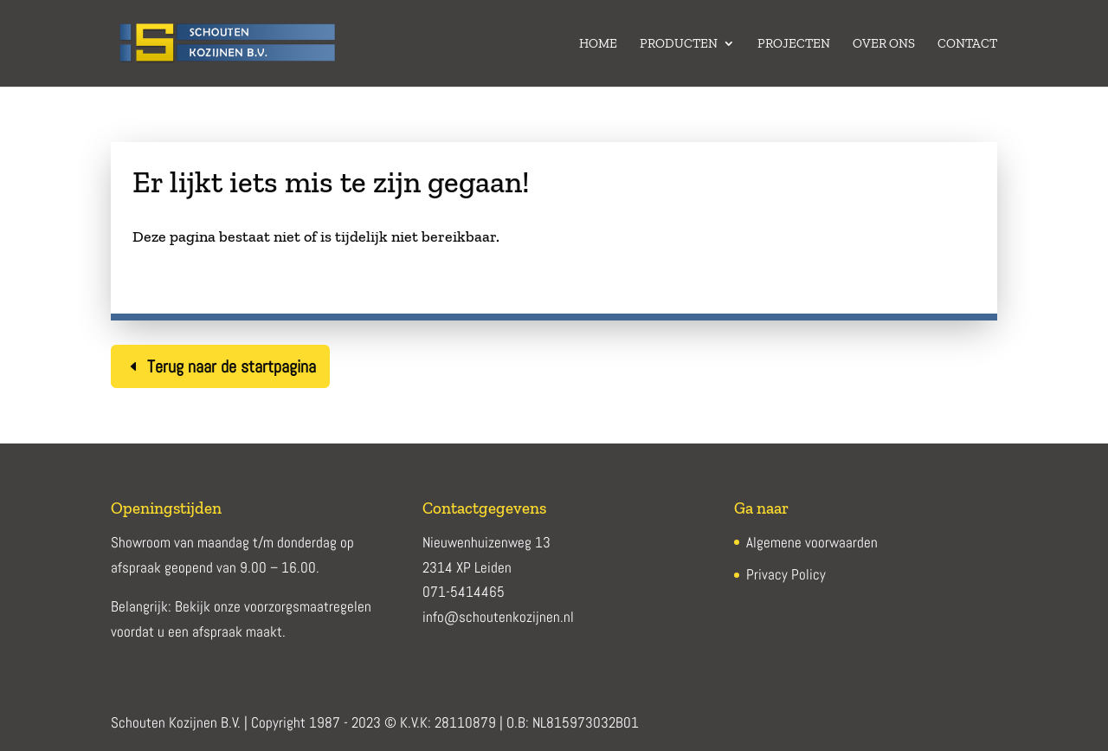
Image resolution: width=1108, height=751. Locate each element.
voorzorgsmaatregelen (307, 606)
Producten (679, 44)
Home (598, 44)
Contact (967, 44)
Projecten (793, 44)
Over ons (884, 44)
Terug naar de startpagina (231, 366)
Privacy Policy (786, 574)
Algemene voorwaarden (812, 542)
